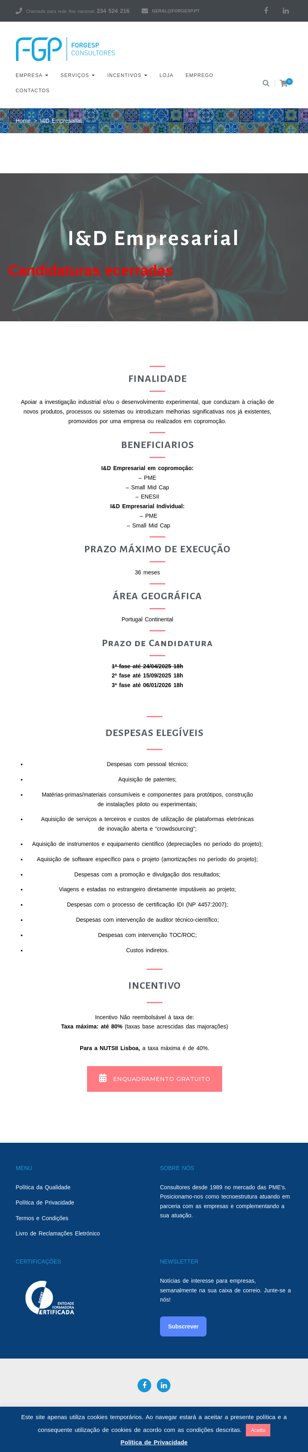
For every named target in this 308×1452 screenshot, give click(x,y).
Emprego (200, 75)
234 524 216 (113, 11)
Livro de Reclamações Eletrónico (58, 1233)
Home (23, 121)
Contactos (33, 90)
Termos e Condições (42, 1218)
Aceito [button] (258, 1430)
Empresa (29, 75)
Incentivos (124, 75)
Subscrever (183, 1326)
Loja (167, 75)
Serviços (75, 75)
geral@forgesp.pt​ (176, 10)
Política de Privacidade (45, 1202)
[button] (154, 1079)
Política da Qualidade (43, 1187)
